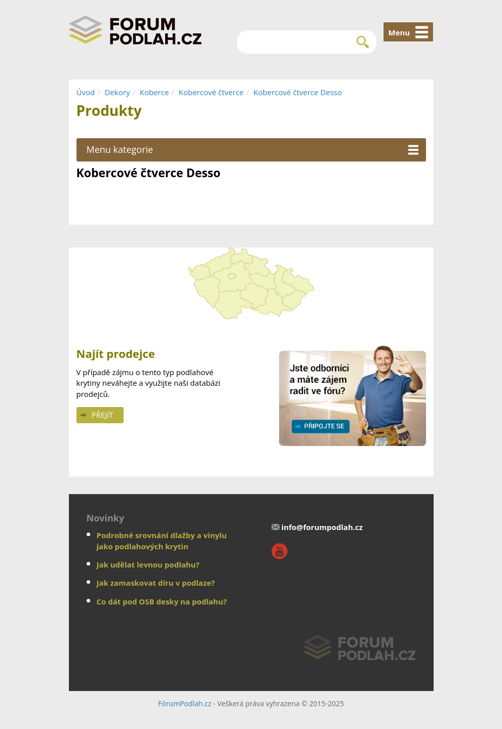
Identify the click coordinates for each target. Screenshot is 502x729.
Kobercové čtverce (211, 92)
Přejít (102, 415)
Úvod (85, 92)
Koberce (154, 92)
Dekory (117, 92)
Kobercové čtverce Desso (297, 92)
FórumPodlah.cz (184, 703)
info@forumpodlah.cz (322, 527)
